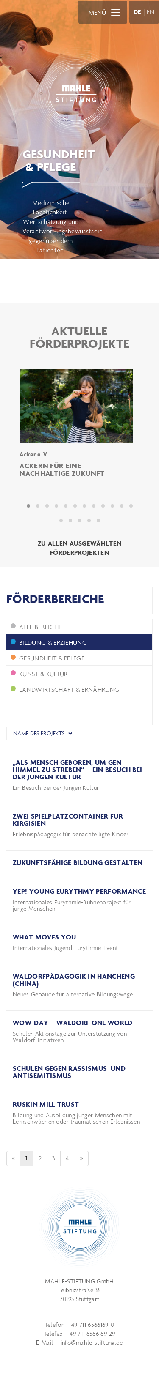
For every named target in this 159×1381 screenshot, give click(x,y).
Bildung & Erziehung (49, 643)
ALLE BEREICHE (36, 627)
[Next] (82, 1158)
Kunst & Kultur (39, 674)
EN (151, 12)
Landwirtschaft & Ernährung (65, 689)
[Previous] (13, 1158)
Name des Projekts (43, 733)
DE (138, 12)
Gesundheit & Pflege (47, 658)
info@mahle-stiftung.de (92, 1342)
